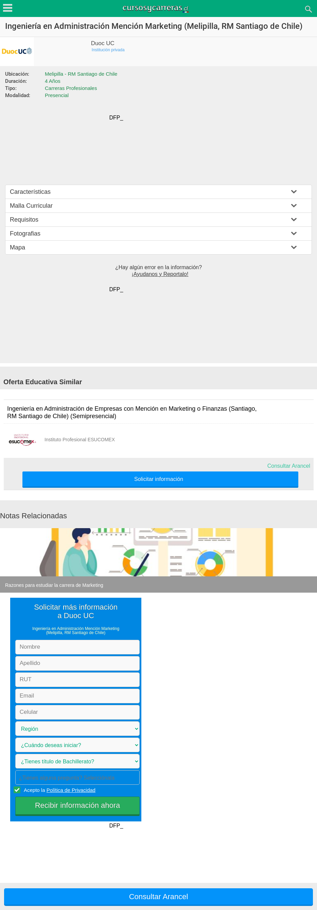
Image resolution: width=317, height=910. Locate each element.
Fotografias (25, 233)
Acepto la (59, 789)
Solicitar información (158, 479)
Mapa (17, 247)
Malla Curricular (31, 205)
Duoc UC (103, 43)
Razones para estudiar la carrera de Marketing (54, 585)
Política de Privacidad (71, 790)
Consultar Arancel (288, 466)
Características (30, 191)
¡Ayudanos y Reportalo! (160, 274)
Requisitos (24, 219)
